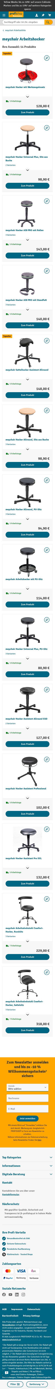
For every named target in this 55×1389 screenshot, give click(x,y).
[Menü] (4, 15)
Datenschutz (33, 1309)
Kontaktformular (10, 1194)
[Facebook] (4, 1295)
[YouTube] (10, 1295)
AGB (4, 1309)
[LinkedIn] (17, 1295)
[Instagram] (23, 1295)
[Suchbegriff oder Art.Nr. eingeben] (23, 22)
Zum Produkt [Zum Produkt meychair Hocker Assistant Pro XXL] (27, 883)
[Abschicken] (27, 1118)
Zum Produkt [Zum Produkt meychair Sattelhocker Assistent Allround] (27, 395)
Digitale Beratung (13, 1174)
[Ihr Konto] (36, 15)
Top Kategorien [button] (27, 1157)
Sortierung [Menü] (37, 1384)
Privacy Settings (31, 1315)
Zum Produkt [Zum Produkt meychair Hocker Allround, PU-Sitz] (27, 534)
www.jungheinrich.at (11, 1339)
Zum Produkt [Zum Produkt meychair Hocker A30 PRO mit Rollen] (27, 255)
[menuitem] (36, 15)
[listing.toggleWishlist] (46, 58)
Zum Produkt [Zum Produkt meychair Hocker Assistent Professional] (27, 813)
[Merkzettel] (43, 15)
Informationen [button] (27, 1166)
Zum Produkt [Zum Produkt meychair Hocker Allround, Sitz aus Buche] (27, 464)
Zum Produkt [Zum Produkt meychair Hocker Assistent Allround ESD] (27, 744)
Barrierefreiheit (10, 1315)
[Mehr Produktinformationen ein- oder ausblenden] (27, 97)
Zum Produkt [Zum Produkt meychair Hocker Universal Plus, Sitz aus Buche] (27, 185)
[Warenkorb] (49, 15)
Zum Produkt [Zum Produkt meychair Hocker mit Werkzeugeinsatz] (27, 112)
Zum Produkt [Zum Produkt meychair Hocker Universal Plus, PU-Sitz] (27, 674)
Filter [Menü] (15, 1384)
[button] (27, 1174)
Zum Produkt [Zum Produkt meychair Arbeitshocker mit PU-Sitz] (27, 604)
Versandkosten (8, 1325)
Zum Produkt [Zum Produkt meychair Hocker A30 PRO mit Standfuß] (27, 325)
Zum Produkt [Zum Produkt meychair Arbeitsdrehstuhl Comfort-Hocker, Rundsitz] (27, 957)
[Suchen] (48, 22)
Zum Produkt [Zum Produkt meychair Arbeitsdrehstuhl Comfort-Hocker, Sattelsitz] (27, 1030)
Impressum (17, 1309)
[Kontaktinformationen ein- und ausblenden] (6, 1372)
